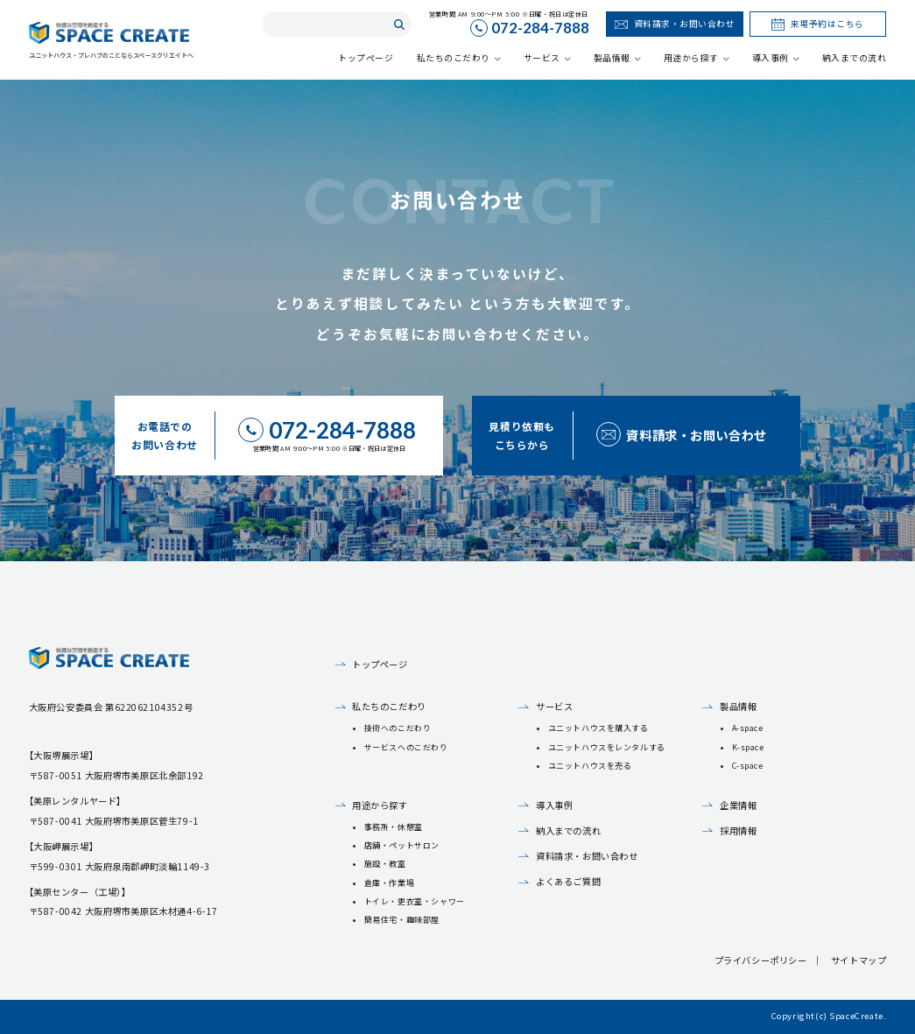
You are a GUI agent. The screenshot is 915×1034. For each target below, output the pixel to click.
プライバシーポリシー (760, 960)
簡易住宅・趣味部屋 (402, 919)
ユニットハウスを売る (590, 765)
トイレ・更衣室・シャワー (414, 901)
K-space (748, 747)
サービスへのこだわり (406, 747)
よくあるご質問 (568, 881)
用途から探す (380, 805)
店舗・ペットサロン (402, 845)
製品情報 (738, 706)
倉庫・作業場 (389, 883)
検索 (399, 24)
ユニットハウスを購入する (598, 728)
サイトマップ (859, 960)
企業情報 (738, 805)
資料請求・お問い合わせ (586, 855)
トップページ (380, 664)
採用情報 (738, 830)
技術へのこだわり (398, 728)
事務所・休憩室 (393, 827)
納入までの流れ (568, 830)
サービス (554, 706)
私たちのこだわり (389, 706)
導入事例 (554, 805)
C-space (748, 765)
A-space (748, 728)
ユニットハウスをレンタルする (606, 747)
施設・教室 (385, 863)
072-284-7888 (540, 29)
